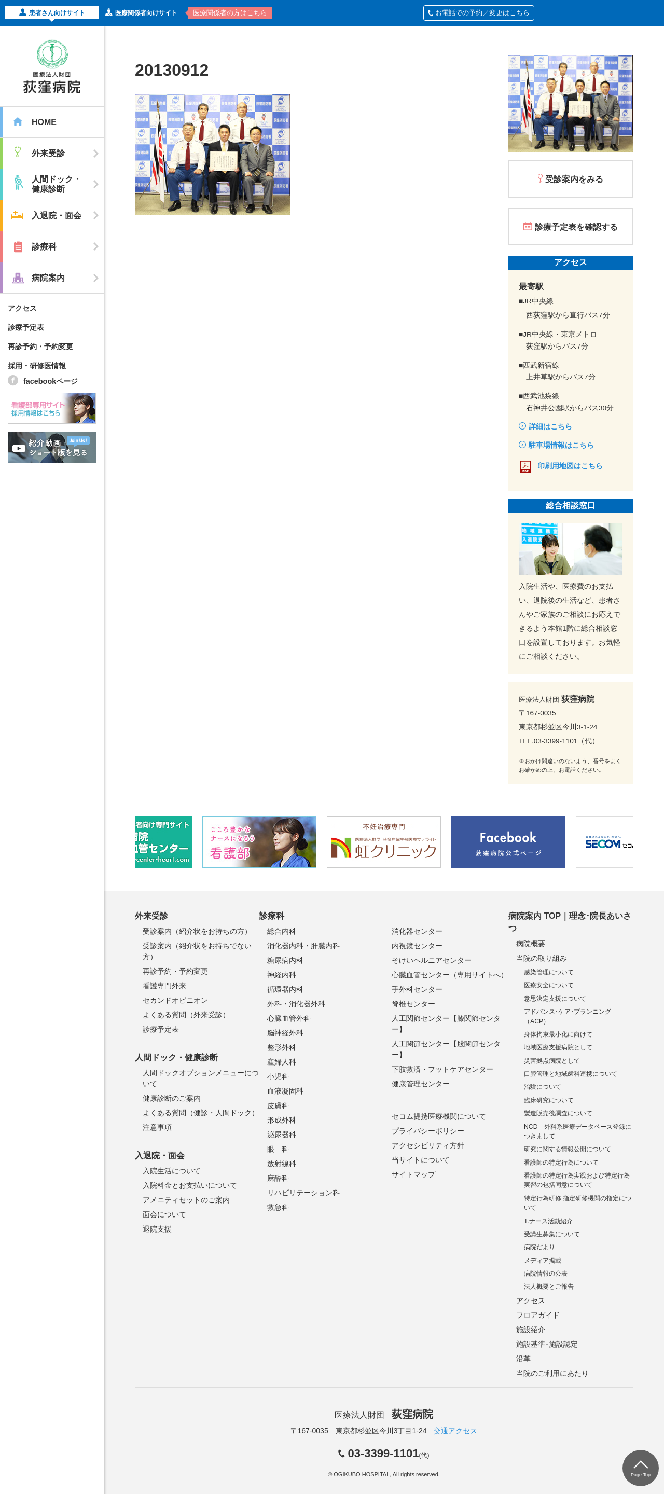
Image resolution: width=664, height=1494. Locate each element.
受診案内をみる (574, 179)
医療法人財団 (384, 1414)
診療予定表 (26, 327)
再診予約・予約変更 (40, 346)
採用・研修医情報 (37, 366)
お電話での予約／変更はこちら (479, 13)
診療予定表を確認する (576, 227)
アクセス (22, 308)
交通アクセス (455, 1431)
